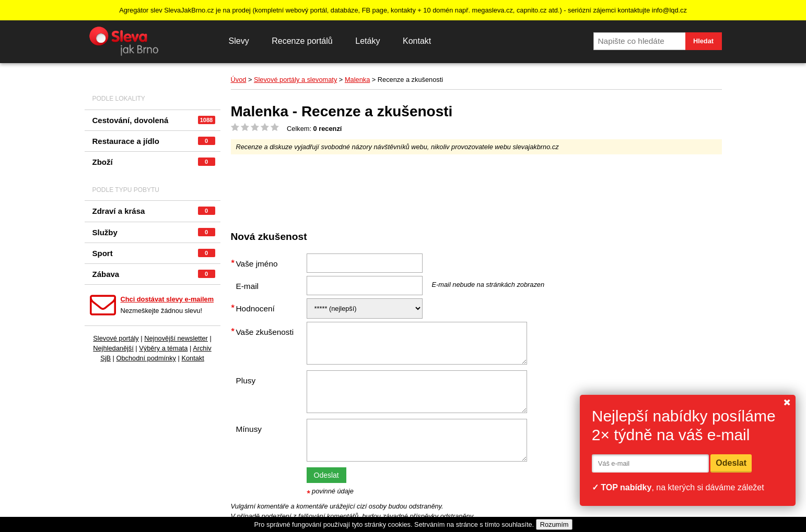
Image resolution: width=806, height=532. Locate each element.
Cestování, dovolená (153, 120)
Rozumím (554, 524)
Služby (153, 232)
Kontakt (417, 41)
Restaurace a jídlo (153, 141)
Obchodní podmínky (146, 358)
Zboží (153, 162)
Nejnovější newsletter (176, 338)
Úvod (239, 79)
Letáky (367, 41)
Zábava (153, 274)
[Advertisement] (421, 188)
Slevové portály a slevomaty (295, 79)
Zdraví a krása (153, 211)
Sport (153, 253)
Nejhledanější (113, 348)
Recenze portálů (302, 41)
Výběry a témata (163, 348)
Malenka (357, 79)
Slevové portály (116, 338)
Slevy (239, 41)
